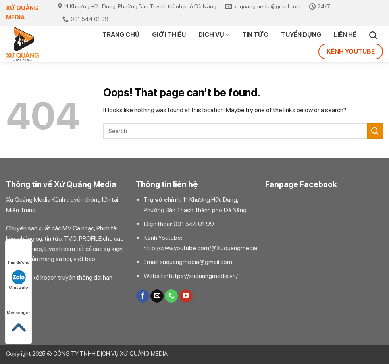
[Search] (373, 35)
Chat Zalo (18, 279)
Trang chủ (120, 34)
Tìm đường (18, 254)
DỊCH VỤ (213, 35)
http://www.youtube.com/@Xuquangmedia (200, 248)
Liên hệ (345, 34)
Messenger (18, 305)
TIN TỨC (255, 34)
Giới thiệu (169, 34)
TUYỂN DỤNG (301, 34)
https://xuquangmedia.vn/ (203, 276)
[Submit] (375, 131)
